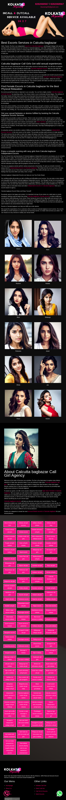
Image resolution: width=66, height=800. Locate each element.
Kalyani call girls (37, 594)
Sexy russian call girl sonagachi (23, 678)
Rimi (18, 317)
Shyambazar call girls (9, 571)
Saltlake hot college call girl (9, 678)
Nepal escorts (23, 552)
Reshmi (18, 283)
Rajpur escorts (37, 605)
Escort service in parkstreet (23, 625)
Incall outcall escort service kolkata (51, 686)
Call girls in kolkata (51, 619)
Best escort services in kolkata (37, 618)
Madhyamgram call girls (37, 558)
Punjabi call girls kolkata (9, 544)
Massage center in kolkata (9, 658)
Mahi (47, 249)
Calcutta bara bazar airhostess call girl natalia (37, 695)
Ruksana (18, 351)
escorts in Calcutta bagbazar (34, 46)
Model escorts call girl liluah (51, 672)
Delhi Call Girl (40, 788)
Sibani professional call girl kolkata (37, 686)
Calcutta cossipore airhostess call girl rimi (51, 695)
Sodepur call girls (37, 572)
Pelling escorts (37, 639)
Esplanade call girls (37, 658)
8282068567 (42, 4)
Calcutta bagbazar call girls (37, 580)
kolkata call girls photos (37, 524)
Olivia (18, 385)
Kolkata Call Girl (41, 785)
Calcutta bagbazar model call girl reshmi (23, 695)
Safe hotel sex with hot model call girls (23, 734)
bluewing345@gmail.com (49, 7)
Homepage (9, 785)
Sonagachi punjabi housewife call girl (37, 724)
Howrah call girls (23, 594)
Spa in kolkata (37, 652)
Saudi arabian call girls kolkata (51, 665)
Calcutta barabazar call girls (51, 579)
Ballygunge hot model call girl (23, 665)
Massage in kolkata (23, 651)
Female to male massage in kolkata (23, 714)
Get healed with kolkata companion (9, 735)
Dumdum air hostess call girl (51, 678)
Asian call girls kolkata (23, 544)
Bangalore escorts (9, 632)
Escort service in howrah (9, 625)
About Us (9, 788)
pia (48, 385)
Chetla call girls (23, 588)
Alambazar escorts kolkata (37, 611)
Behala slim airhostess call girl (37, 665)
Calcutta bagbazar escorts (12, 501)
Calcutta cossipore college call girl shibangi (9, 704)
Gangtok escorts (9, 652)
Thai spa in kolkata (23, 659)
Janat (47, 351)
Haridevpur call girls (9, 593)
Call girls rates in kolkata (9, 665)
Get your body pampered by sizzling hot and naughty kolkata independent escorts (9, 747)
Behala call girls (51, 572)
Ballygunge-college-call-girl (37, 631)
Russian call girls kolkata (37, 544)
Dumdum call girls (37, 588)
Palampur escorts (51, 639)
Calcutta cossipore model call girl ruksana (23, 704)
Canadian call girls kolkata (51, 544)
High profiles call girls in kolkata (9, 672)
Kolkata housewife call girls (9, 537)
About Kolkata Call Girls (9, 524)
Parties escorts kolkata (9, 638)
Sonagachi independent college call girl (9, 723)
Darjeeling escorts (10, 646)
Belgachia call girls (9, 581)
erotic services (41, 122)
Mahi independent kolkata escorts (37, 537)
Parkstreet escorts (23, 599)
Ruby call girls (51, 565)
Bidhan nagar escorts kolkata (9, 611)
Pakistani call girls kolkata (10, 551)
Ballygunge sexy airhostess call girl (51, 724)
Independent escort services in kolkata (10, 695)
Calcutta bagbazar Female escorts (38, 196)
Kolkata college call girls (51, 531)
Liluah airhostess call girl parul (23, 672)
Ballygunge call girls (37, 551)
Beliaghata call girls (23, 580)
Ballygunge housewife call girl (51, 631)
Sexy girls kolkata (51, 626)
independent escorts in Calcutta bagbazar (41, 186)
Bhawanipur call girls (9, 564)
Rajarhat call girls (37, 599)
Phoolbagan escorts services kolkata (37, 714)
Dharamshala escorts (37, 645)
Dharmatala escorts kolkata (9, 618)
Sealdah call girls (9, 605)
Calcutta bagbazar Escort (39, 68)
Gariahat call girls (37, 565)
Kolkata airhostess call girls (37, 531)
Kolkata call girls (37, 626)
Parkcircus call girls (23, 571)
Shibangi (47, 317)
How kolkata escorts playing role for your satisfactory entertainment (23, 748)
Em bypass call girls (51, 551)
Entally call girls (51, 588)
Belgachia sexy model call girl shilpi (23, 686)
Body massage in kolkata (51, 651)
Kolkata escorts (23, 532)
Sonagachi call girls (51, 645)
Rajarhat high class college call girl (51, 714)
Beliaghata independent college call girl (9, 686)
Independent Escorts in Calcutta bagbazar (23, 168)
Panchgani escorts (23, 639)
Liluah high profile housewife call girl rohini (10, 714)
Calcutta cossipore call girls (9, 587)
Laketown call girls (51, 559)
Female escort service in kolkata (37, 678)
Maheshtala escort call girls (23, 604)
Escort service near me (51, 537)
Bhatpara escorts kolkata (51, 611)
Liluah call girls (9, 599)
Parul (18, 419)
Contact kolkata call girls (9, 531)
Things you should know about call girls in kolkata (37, 734)
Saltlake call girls (51, 599)
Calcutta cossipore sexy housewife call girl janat (37, 704)
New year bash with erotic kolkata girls (23, 723)
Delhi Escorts (40, 794)
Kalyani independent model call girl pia (51, 704)
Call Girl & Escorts (41, 791)
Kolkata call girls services (23, 524)
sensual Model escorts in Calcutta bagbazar (42, 511)
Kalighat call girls (51, 659)
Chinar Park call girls (23, 558)
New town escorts (51, 605)
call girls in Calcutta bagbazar (53, 77)
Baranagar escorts (23, 612)
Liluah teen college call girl (37, 672)
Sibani (18, 249)
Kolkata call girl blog (51, 524)
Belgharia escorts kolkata (23, 618)
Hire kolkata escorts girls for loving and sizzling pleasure (51, 733)
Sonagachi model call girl (23, 631)
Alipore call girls (23, 565)
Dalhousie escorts (23, 646)
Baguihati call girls (9, 559)
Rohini (48, 419)
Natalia (47, 283)
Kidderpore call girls (51, 593)
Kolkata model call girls (23, 537)
